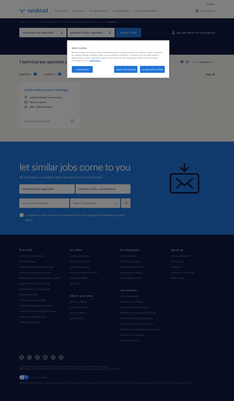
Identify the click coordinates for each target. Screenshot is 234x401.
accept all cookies (152, 69)
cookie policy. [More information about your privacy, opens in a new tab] (95, 61)
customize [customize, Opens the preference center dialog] (82, 69)
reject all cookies (126, 69)
